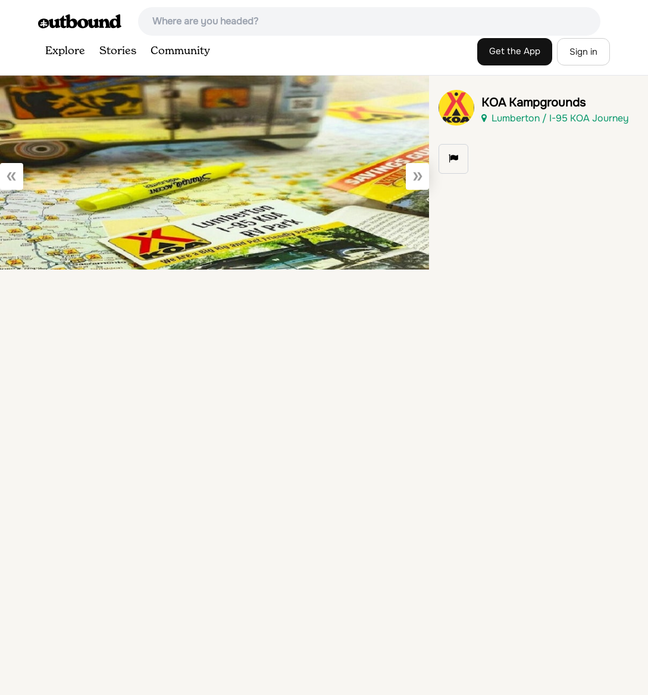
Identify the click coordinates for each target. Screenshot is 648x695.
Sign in (583, 52)
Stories (117, 51)
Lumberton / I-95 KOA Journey (555, 118)
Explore (65, 51)
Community (180, 51)
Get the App (514, 51)
